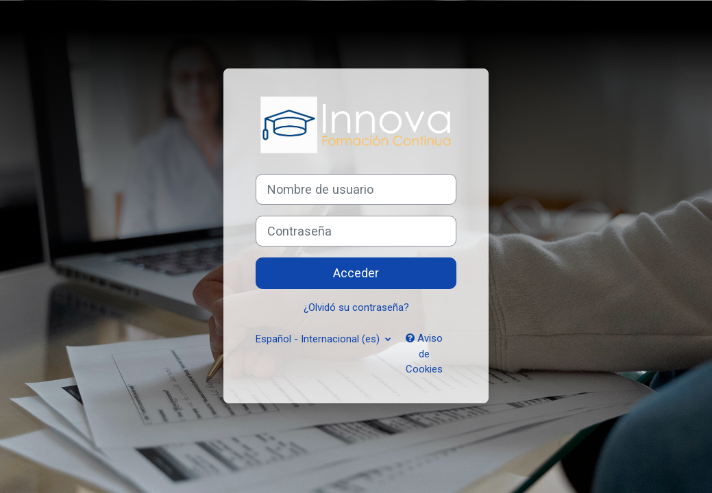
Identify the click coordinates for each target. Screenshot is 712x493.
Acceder (356, 273)
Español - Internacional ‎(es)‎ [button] (319, 339)
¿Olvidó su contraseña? (356, 307)
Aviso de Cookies (424, 353)
